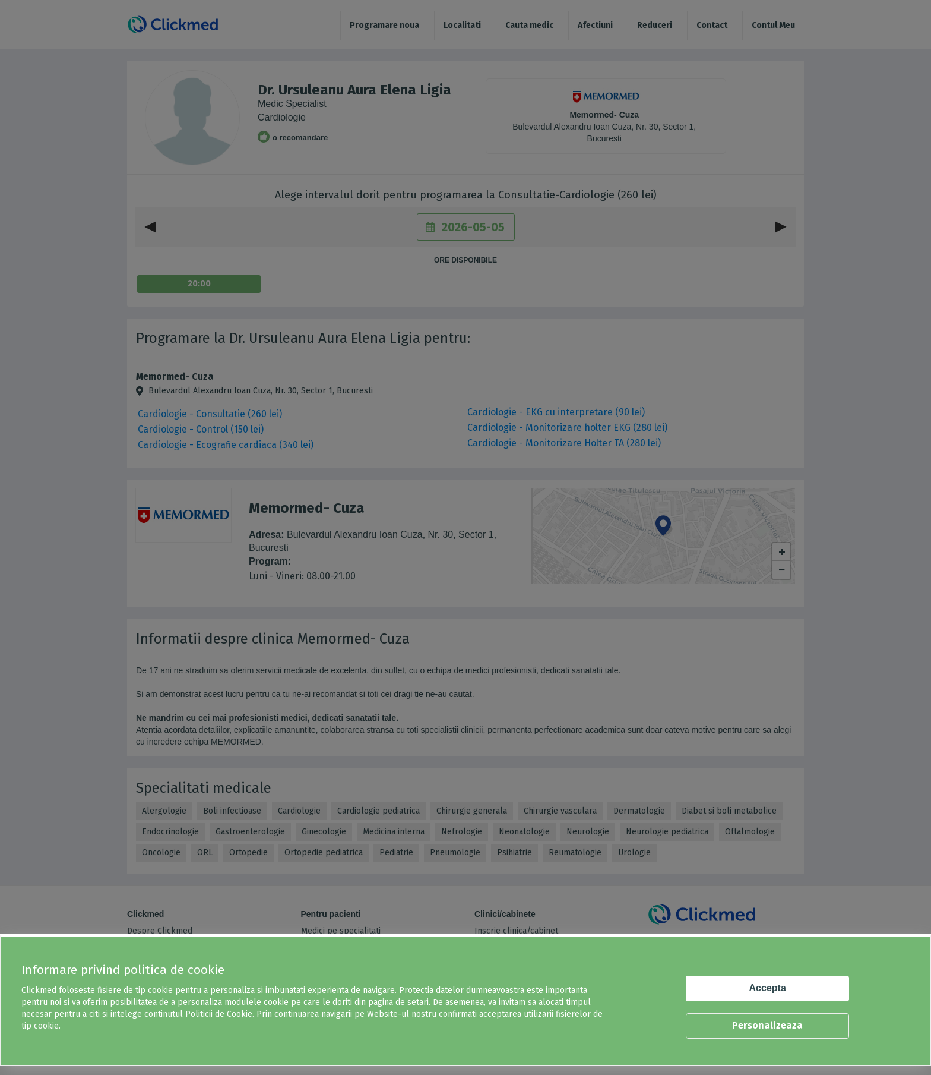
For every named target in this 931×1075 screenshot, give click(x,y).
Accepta (767, 988)
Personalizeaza (767, 1025)
